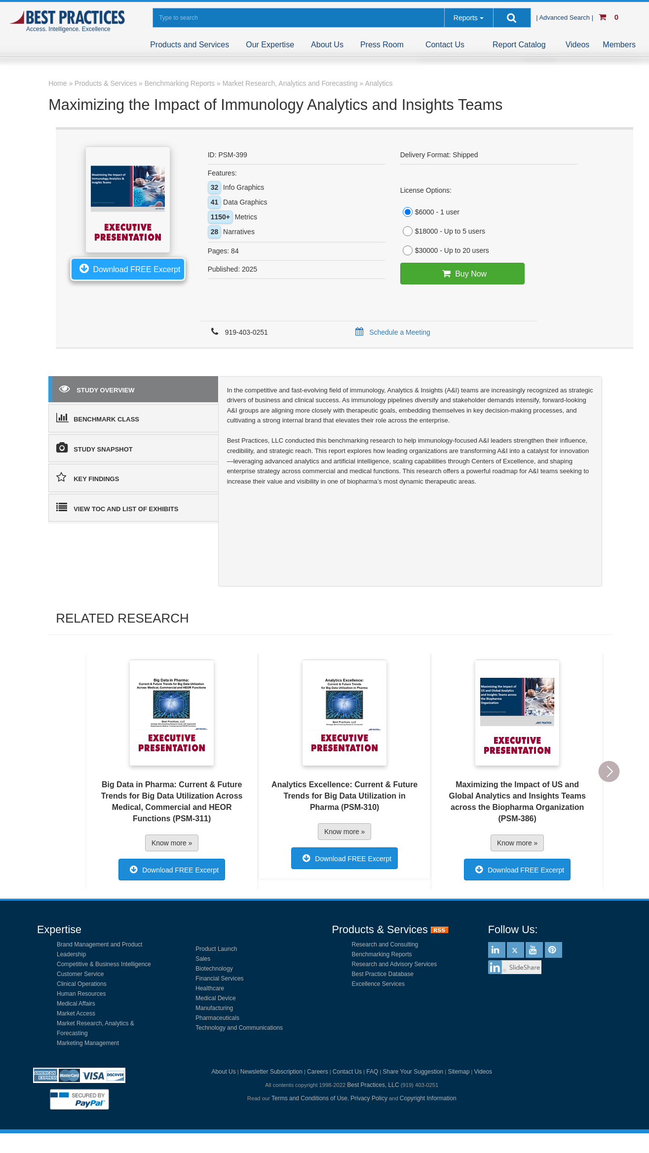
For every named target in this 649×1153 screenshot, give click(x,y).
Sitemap (458, 1071)
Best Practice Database (383, 974)
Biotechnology (213, 968)
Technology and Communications (239, 1027)
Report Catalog (519, 44)
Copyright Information (428, 1098)
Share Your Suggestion (412, 1071)
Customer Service (80, 974)
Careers (317, 1071)
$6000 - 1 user (429, 212)
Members (619, 44)
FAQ (372, 1071)
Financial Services (219, 978)
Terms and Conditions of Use (309, 1098)
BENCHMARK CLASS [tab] (97, 417)
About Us (327, 44)
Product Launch (216, 948)
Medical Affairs (76, 1003)
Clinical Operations (82, 983)
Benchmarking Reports (382, 954)
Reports (466, 18)
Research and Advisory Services (394, 964)
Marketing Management (88, 1043)
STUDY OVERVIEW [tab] (96, 388)
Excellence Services (378, 983)
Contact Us (444, 44)
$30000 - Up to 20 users (444, 250)
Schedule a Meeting (391, 332)
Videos (578, 44)
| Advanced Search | (565, 17)
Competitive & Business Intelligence (104, 964)
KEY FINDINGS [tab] (87, 477)
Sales (202, 958)
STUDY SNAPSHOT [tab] (94, 447)
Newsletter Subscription (271, 1071)
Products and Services (189, 44)
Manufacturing (214, 1008)
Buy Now (462, 273)
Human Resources (81, 993)
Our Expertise (270, 44)
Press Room (382, 44)
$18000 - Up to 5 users (442, 231)
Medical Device (215, 998)
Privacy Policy (368, 1098)
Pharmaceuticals (217, 1017)
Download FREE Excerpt (128, 268)
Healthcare (209, 988)
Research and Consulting (385, 944)
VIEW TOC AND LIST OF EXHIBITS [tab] (117, 507)
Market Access (76, 1013)
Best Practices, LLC (373, 1085)
